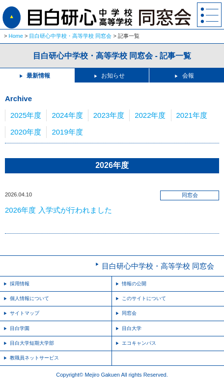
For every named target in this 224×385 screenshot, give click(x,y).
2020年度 (25, 132)
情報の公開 (134, 283)
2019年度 (67, 132)
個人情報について (29, 298)
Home (16, 36)
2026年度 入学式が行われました (58, 210)
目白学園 (19, 328)
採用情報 (19, 283)
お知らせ (113, 75)
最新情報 (38, 75)
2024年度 (67, 115)
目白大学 (131, 328)
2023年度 (108, 115)
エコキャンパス (139, 343)
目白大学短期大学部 (32, 343)
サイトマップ (24, 313)
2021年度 (191, 115)
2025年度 (25, 115)
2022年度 (150, 115)
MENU (209, 14)
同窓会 (129, 313)
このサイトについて (144, 298)
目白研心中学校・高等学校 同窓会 (70, 36)
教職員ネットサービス (34, 357)
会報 (188, 75)
